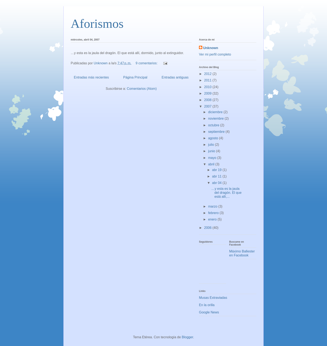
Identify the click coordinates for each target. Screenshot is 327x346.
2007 (208, 106)
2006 (208, 227)
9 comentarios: (147, 63)
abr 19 (217, 170)
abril (211, 164)
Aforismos (97, 23)
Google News (209, 312)
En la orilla (207, 305)
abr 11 (217, 176)
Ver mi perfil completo (215, 54)
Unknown (210, 48)
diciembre (216, 112)
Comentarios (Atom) (142, 88)
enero (213, 219)
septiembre (217, 131)
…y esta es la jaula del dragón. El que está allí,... (226, 192)
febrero (214, 213)
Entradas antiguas (175, 77)
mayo (212, 158)
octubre (214, 125)
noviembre (216, 118)
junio (212, 151)
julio (211, 144)
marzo (213, 206)
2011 (208, 80)
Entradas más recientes (91, 77)
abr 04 (217, 183)
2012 (208, 74)
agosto (213, 138)
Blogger (187, 337)
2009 (208, 93)
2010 (208, 87)
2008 (208, 100)
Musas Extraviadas (213, 297)
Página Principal (135, 77)
